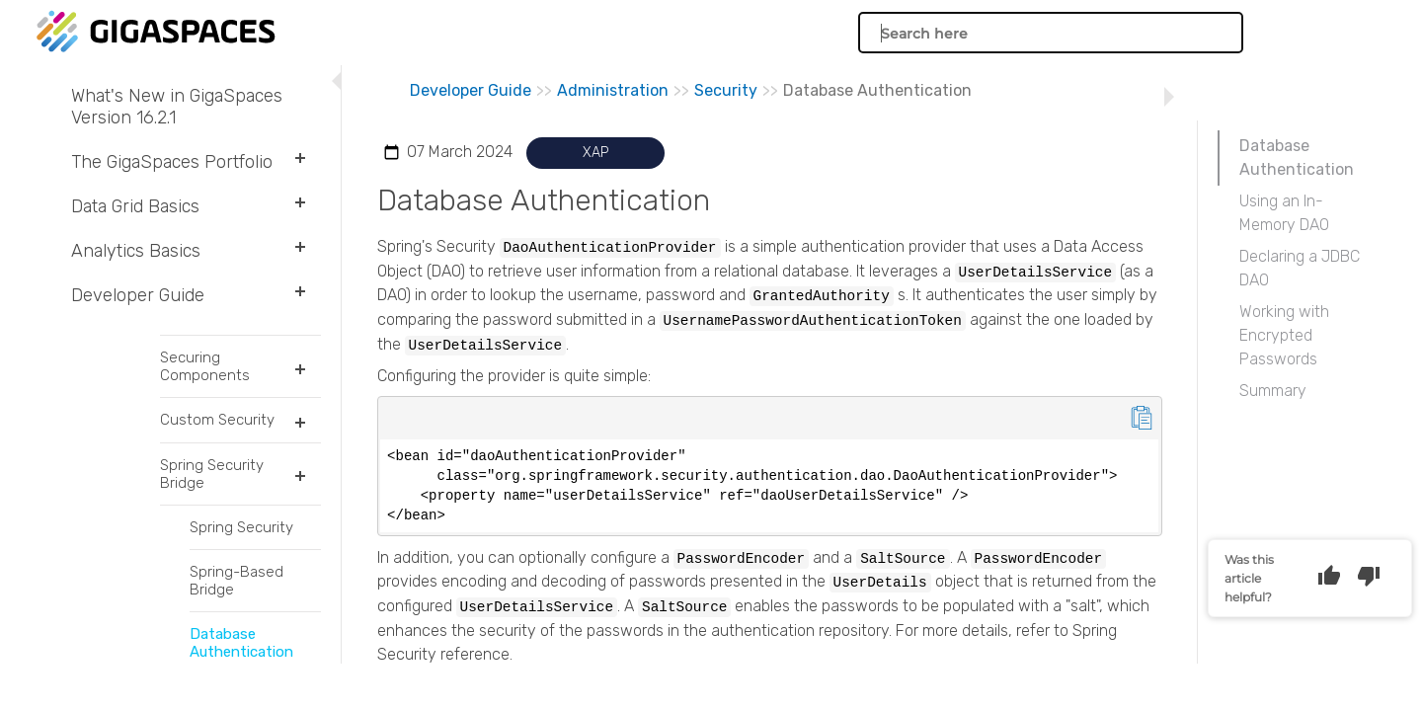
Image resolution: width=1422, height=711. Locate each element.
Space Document (211, 384)
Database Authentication (1296, 157)
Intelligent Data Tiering (211, 646)
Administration (613, 90)
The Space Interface (211, 465)
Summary (1272, 390)
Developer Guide (196, 295)
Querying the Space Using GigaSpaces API (211, 516)
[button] (298, 162)
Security (725, 90)
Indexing (211, 565)
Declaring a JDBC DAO (1299, 268)
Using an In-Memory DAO (1284, 213)
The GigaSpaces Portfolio (196, 162)
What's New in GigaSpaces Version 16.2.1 (176, 106)
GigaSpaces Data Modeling (211, 425)
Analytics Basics (196, 251)
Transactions (211, 606)
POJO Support (211, 344)
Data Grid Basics (196, 206)
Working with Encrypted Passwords (1284, 335)
